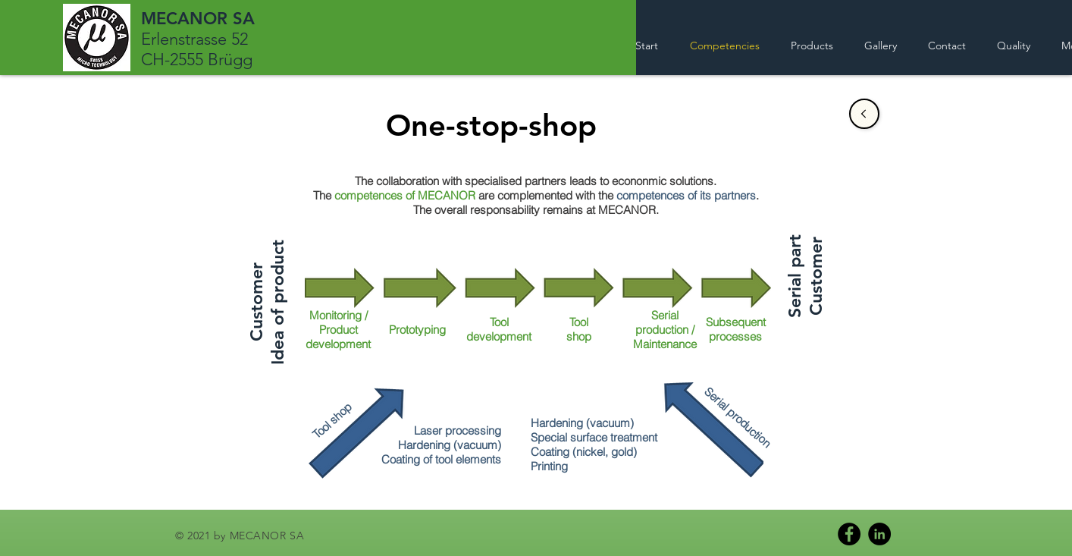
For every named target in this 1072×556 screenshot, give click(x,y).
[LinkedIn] (879, 534)
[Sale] (864, 114)
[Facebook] (849, 534)
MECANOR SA (198, 18)
